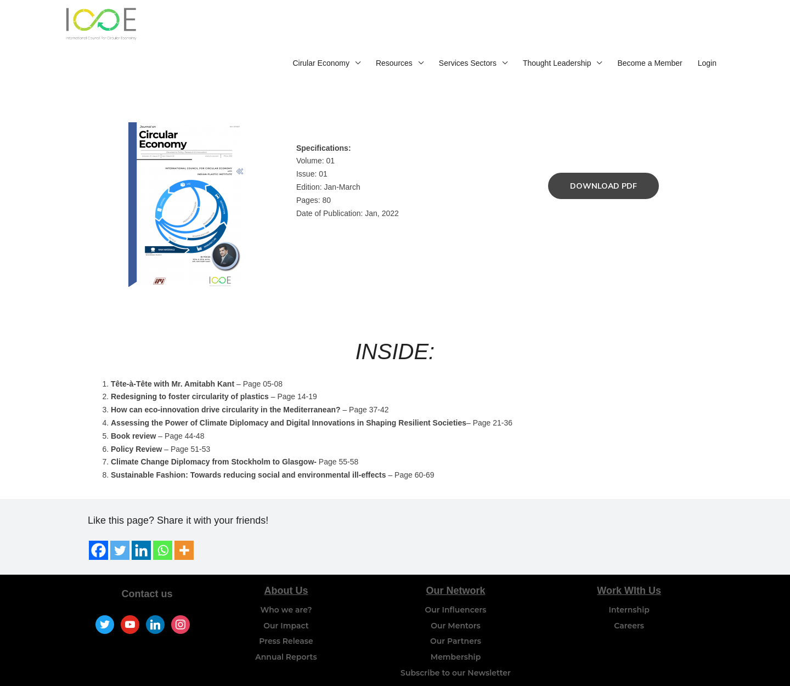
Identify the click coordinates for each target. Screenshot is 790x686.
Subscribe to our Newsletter (455, 647)
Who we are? (286, 584)
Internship (629, 584)
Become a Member (649, 26)
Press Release (286, 616)
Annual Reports (286, 632)
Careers (629, 600)
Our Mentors (456, 600)
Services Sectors (467, 26)
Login (707, 26)
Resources (394, 26)
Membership (456, 632)
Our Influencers (456, 584)
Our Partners (455, 616)
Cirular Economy (320, 26)
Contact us (147, 568)
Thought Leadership (557, 26)
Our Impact (285, 600)
